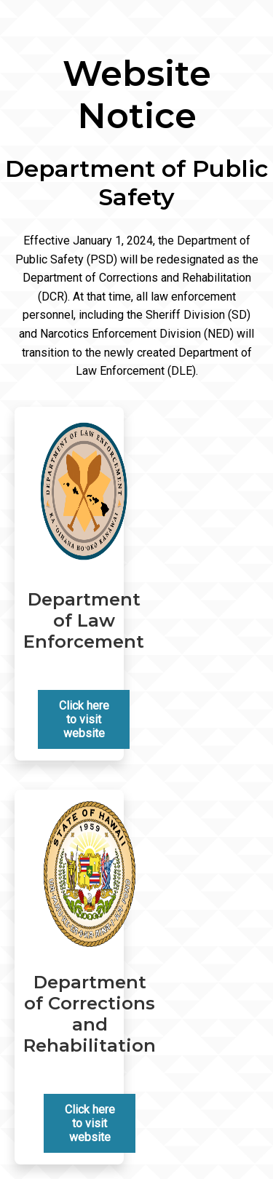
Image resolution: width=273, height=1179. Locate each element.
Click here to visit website (84, 719)
